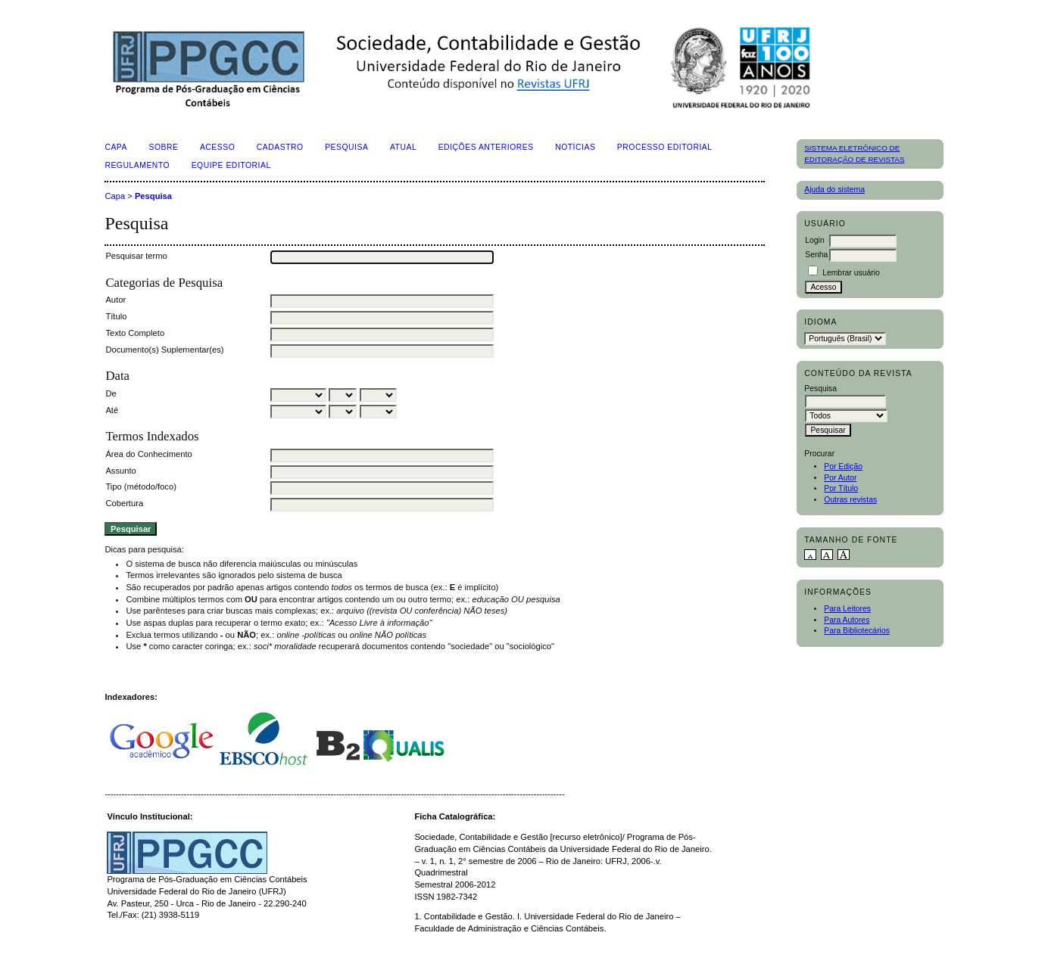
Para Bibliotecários (857, 630)
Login (814, 240)
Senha (816, 254)
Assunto (120, 470)
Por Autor (840, 478)
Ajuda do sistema (834, 189)
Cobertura (124, 503)
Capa (115, 147)
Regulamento (137, 165)
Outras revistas (850, 500)
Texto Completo (134, 332)
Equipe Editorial (231, 165)
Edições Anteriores (486, 147)
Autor (115, 299)
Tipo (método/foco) (140, 486)
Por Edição (843, 466)
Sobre (163, 147)
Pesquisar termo (136, 255)
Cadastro (280, 147)
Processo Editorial (665, 147)
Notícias (575, 147)
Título (115, 316)
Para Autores (846, 620)
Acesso (217, 147)
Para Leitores (847, 609)
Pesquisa (346, 147)
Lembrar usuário (851, 273)
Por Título (841, 488)
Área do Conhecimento (148, 454)
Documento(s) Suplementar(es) (164, 349)
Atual (403, 147)
